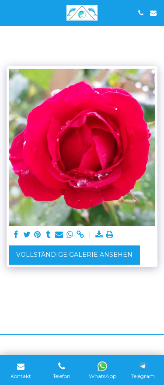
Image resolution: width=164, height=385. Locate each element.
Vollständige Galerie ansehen (74, 255)
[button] (9, 12)
